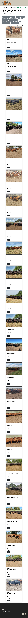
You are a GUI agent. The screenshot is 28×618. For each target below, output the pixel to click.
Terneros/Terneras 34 (6, 18)
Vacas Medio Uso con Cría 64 (13, 19)
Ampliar (8, 47)
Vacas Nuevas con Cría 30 (16, 21)
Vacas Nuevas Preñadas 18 (15, 22)
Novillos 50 (18, 16)
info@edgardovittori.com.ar (7, 611)
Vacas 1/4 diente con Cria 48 (7, 21)
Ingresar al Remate (21, 7)
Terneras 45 (21, 18)
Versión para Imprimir (7, 13)
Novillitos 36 (23, 16)
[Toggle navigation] (25, 3)
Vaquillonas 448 (5, 19)
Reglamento (13, 7)
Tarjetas (19, 25)
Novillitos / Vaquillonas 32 (14, 18)
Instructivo (6, 7)
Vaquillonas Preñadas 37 (6, 22)
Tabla (23, 25)
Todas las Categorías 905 (6, 16)
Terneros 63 (13, 16)
